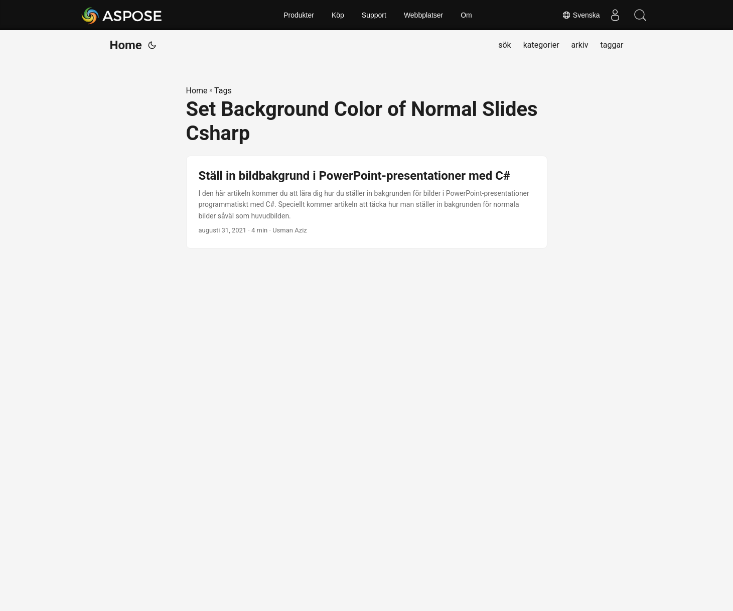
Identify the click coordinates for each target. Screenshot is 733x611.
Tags (223, 90)
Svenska (581, 15)
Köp (338, 15)
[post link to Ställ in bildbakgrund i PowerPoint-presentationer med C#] (367, 202)
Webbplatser (423, 15)
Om (466, 15)
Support (374, 15)
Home (126, 45)
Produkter (298, 15)
